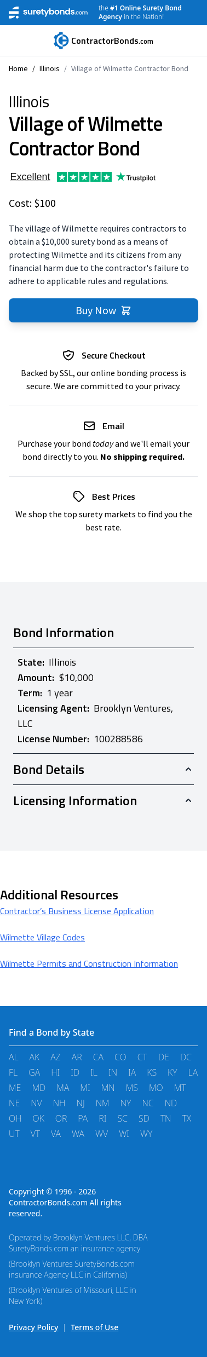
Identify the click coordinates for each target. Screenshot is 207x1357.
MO (156, 1088)
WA (78, 1134)
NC (147, 1103)
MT (180, 1088)
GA (34, 1072)
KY (172, 1072)
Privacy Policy (33, 1327)
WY (146, 1134)
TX (187, 1118)
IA (132, 1072)
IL (93, 1072)
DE (163, 1057)
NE (14, 1103)
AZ (55, 1057)
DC (186, 1057)
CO (120, 1057)
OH (15, 1118)
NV (36, 1103)
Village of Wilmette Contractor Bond (129, 68)
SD (144, 1118)
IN (112, 1072)
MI (85, 1088)
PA (83, 1118)
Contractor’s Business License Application (77, 910)
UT (14, 1134)
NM (103, 1103)
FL (13, 1072)
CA (98, 1057)
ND (171, 1103)
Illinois (49, 68)
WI (124, 1134)
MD (38, 1088)
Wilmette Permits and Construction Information (89, 963)
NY (125, 1103)
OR (61, 1118)
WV (101, 1134)
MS (132, 1088)
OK (38, 1118)
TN (165, 1118)
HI (55, 1072)
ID (75, 1072)
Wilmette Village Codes (42, 937)
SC (122, 1118)
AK (35, 1057)
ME (15, 1088)
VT (35, 1134)
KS (152, 1072)
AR (77, 1057)
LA (193, 1072)
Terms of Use (94, 1327)
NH (59, 1103)
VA (56, 1134)
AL (14, 1057)
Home (18, 68)
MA (62, 1088)
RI (102, 1118)
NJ (81, 1103)
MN (108, 1088)
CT (142, 1057)
